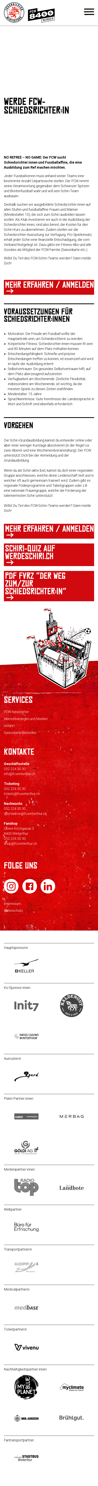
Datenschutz (13, 910)
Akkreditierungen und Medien (26, 719)
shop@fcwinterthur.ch (20, 844)
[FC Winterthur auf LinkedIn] (48, 892)
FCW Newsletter (16, 712)
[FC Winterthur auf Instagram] (11, 892)
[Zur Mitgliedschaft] (41, 21)
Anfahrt (9, 726)
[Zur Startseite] (14, 21)
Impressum (12, 903)
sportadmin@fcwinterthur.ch (25, 814)
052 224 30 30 (15, 769)
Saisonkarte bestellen (20, 733)
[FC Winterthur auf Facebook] (30, 892)
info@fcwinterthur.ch (19, 774)
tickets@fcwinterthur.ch (22, 794)
